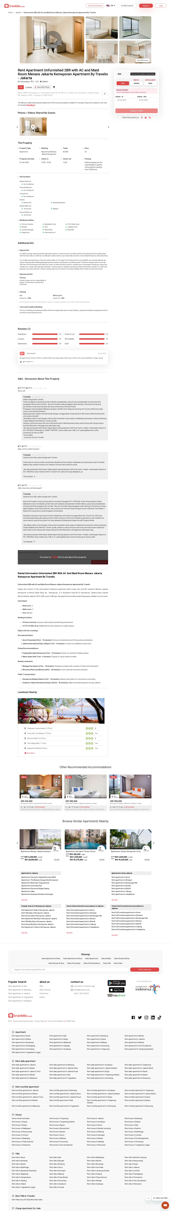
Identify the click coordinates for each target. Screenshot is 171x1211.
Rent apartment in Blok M (121, 888)
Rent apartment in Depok (96, 1039)
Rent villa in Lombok (132, 1171)
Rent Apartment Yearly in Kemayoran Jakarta (38, 927)
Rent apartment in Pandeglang (23, 1046)
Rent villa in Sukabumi (58, 1184)
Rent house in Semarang (134, 1142)
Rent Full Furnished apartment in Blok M (126, 924)
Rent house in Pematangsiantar (137, 1138)
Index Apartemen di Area (72, 958)
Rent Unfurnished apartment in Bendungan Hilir (84, 916)
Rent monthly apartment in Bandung (63, 1090)
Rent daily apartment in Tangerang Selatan (103, 1075)
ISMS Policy (70, 1021)
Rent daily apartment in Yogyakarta (63, 1078)
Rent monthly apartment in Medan (25, 1100)
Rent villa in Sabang (19, 1181)
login (54, 557)
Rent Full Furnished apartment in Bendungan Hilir (130, 918)
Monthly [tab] (136, 82)
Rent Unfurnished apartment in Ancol (80, 910)
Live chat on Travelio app (83, 986)
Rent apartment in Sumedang (23, 1049)
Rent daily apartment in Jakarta (24, 1065)
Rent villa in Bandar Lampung (136, 1157)
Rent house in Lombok (133, 1135)
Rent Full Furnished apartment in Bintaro (127, 921)
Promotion (44, 993)
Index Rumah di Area (56, 963)
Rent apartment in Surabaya (19, 1001)
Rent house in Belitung (95, 1132)
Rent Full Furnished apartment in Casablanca (128, 929)
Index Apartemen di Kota (51, 958)
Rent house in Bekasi (132, 1122)
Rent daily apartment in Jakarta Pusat (64, 1071)
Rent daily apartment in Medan (23, 1075)
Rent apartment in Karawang (23, 1042)
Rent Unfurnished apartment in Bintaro (81, 919)
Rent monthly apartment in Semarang (101, 1106)
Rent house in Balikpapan (21, 1128)
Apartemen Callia (27, 891)
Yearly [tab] (150, 82)
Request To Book (136, 111)
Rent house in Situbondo (21, 1145)
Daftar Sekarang (144, 969)
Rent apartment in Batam (134, 1036)
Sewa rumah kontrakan (21, 1118)
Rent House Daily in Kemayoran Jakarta (36, 916)
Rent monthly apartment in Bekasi (25, 1094)
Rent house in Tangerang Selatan (62, 1122)
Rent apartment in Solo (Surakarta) (138, 1046)
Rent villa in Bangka (57, 1161)
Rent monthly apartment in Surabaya (101, 1090)
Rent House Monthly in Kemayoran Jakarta (37, 924)
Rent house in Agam (57, 1125)
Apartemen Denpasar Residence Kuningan (37, 894)
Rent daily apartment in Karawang (137, 1078)
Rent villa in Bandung (20, 1161)
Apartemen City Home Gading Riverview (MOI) (38, 877)
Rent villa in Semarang (58, 1181)
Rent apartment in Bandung (19, 990)
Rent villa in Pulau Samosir (97, 1177)
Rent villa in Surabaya (95, 1184)
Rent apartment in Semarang (98, 1046)
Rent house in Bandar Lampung (99, 1128)
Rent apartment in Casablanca (123, 894)
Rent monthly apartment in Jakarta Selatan (103, 1094)
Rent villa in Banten (94, 1161)
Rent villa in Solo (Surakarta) (135, 1181)
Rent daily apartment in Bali (60, 1075)
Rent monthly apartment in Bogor (99, 1097)
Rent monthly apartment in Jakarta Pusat (65, 1097)
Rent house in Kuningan (96, 1135)
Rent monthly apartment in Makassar (26, 1106)
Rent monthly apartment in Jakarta (25, 1090)
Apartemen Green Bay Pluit (31, 886)
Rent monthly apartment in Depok (137, 1097)
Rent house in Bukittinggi (134, 1132)
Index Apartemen (91, 958)
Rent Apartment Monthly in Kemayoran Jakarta (39, 919)
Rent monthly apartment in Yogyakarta (64, 1106)
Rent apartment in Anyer (21, 1036)
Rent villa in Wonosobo (133, 1184)
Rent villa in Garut (56, 1167)
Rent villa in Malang (57, 1174)
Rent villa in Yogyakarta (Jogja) (23, 1187)
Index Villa (107, 963)
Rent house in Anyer (94, 1125)
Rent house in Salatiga (95, 1142)
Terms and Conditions (55, 1021)
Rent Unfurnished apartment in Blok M (80, 921)
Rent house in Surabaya (96, 1122)
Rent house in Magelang (21, 1138)
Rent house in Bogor (19, 1125)
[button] (17, 126)
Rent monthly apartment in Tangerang (139, 1090)
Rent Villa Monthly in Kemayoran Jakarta (36, 921)
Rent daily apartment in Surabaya (99, 1065)
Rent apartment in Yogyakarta (20, 997)
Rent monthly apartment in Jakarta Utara (65, 1094)
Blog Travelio (45, 990)
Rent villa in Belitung (57, 1164)
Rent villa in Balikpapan (95, 1157)
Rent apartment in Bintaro (121, 886)
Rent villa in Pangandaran (21, 1177)
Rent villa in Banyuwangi (134, 1161)
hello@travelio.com (80, 990)
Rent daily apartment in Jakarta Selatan (102, 1068)
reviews (28, 87)
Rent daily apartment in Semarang (100, 1078)
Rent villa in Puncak (57, 1187)
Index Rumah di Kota (121, 958)
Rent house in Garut (57, 1135)
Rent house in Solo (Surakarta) (61, 1145)
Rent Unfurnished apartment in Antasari (81, 913)
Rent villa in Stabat (19, 1184)
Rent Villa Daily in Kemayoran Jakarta (35, 913)
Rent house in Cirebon (20, 1135)
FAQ (41, 986)
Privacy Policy (39, 1021)
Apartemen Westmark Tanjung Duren (35, 883)
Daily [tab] (123, 83)
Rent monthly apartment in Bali (61, 1100)
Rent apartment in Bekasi (21, 1039)
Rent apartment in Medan (134, 1042)
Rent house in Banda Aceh (59, 1128)
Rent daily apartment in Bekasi (23, 1068)
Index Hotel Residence (92, 963)
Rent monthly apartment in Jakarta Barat (140, 1094)
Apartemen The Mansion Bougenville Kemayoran (39, 880)
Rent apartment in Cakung (121, 891)
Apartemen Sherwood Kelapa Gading (35, 888)
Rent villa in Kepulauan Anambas (24, 1171)
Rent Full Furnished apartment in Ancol (126, 912)
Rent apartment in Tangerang (98, 1049)
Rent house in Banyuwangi (22, 1132)
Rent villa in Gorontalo (95, 1167)
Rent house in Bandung (133, 1118)
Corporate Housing (95, 6)
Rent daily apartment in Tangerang (138, 1065)
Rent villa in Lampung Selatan (98, 1171)
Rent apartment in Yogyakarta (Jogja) (26, 1052)
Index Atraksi (106, 958)
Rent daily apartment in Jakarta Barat (139, 1068)
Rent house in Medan (95, 1138)
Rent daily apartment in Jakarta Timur (26, 1071)
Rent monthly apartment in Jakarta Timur (27, 1097)
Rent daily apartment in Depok (136, 1071)
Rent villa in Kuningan (57, 1171)
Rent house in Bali (131, 1125)
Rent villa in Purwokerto (133, 1177)
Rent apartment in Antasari (122, 880)
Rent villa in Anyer (18, 1157)
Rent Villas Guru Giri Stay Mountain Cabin (27, 1200)
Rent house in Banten (133, 1128)
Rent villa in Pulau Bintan (59, 1177)
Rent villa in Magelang (20, 1174)
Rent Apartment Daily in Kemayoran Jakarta (37, 910)
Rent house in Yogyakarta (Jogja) (137, 1145)
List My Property (127, 6)
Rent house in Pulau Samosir (22, 1142)
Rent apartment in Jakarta (19, 993)
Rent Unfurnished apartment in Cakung (81, 924)
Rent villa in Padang (94, 1174)
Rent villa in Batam (19, 1164)
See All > (24, 900)
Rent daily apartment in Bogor (98, 1071)
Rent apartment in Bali (17, 986)
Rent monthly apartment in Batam (138, 1100)
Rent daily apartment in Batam (136, 1075)
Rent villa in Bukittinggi (20, 1167)
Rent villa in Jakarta (132, 1167)
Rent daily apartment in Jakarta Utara (64, 1068)
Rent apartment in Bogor (59, 1039)
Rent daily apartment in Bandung (62, 1065)
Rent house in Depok (19, 1122)
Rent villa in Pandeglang (134, 1174)
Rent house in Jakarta (95, 1118)
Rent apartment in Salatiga (60, 1046)
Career (42, 997)
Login (161, 6)
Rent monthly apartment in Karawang (139, 1106)
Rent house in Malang (58, 1138)
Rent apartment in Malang (97, 1042)
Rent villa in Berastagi (95, 1164)
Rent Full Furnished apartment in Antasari (127, 915)
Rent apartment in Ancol (121, 877)
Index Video (118, 963)
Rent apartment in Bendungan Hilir (124, 883)
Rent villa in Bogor (131, 1164)
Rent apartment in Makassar (60, 1042)
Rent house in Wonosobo (96, 1145)
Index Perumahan (74, 963)
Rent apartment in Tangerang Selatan (139, 1049)
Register (146, 6)
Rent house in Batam (57, 1132)
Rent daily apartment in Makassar (24, 1078)
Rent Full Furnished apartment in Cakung (127, 927)
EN (112, 5)
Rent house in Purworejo (59, 1142)
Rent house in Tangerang (59, 1118)
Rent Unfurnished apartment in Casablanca (82, 927)
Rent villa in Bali (55, 1157)
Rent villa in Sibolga (94, 1181)
